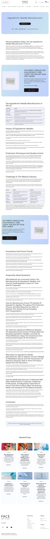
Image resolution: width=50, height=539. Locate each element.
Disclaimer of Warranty (31, 523)
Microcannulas (19, 6)
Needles (16, 28)
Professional (29, 520)
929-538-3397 (43, 527)
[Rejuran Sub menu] (24, 6)
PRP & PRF (34, 6)
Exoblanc (27, 6)
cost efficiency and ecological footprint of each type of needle (34, 351)
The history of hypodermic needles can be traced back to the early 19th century (19, 131)
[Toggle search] (36, 2)
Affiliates (28, 522)
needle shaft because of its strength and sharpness (26, 293)
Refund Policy (29, 524)
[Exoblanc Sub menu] (31, 6)
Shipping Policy (29, 527)
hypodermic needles (28, 46)
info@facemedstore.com (45, 528)
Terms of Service (30, 528)
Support (47, 6)
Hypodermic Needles (22, 28)
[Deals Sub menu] (6, 6)
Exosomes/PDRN (14, 6)
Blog (28, 519)
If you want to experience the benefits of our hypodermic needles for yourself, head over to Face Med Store (23, 414)
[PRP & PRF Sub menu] (39, 6)
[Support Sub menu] (48, 6)
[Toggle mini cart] (46, 2)
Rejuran (23, 6)
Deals (2, 6)
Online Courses (42, 6)
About (28, 518)
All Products (9, 6)
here (36, 85)
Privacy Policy (29, 525)
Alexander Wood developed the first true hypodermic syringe (20, 135)
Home (13, 28)
